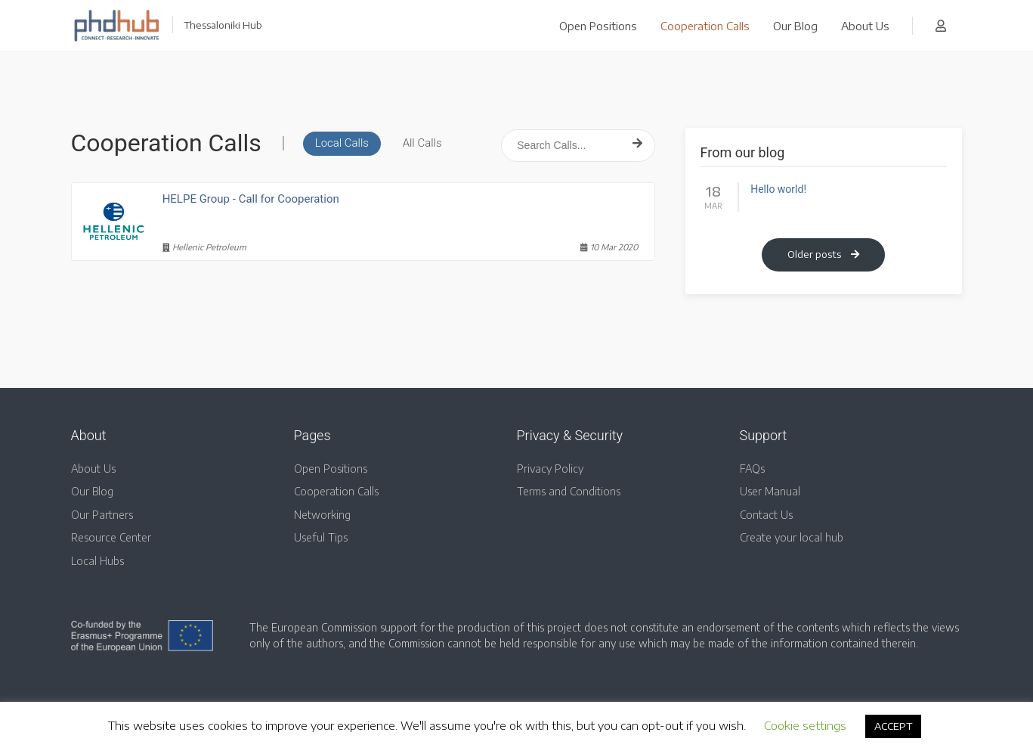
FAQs (752, 468)
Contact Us (766, 514)
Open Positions (598, 26)
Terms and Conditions (568, 491)
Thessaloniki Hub (223, 25)
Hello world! (778, 189)
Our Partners (102, 514)
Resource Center (111, 537)
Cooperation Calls (705, 26)
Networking (322, 514)
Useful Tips (321, 537)
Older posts (823, 254)
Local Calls (342, 143)
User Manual (770, 491)
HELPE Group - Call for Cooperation (250, 199)
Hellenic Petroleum (204, 247)
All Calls (422, 143)
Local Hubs (97, 560)
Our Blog (795, 26)
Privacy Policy (550, 468)
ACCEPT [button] (893, 726)
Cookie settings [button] (805, 725)
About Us (865, 26)
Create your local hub (791, 537)
